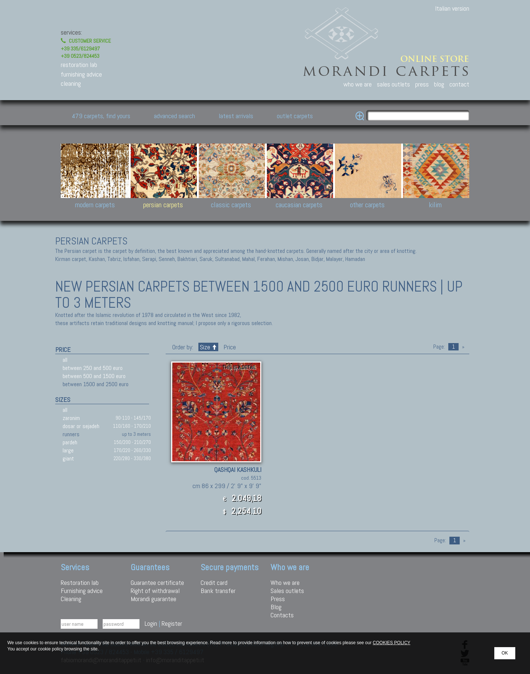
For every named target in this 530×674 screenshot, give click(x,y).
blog (439, 84)
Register (172, 623)
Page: (439, 346)
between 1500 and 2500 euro (95, 384)
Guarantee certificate (157, 582)
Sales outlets (287, 590)
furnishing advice (81, 74)
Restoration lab (80, 582)
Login (151, 623)
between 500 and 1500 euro (94, 376)
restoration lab (79, 64)
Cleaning (71, 598)
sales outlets (393, 84)
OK (505, 653)
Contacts (282, 615)
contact (459, 84)
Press (278, 598)
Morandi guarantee (153, 598)
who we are (357, 84)
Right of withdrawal (155, 590)
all (65, 360)
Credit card (214, 582)
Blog (276, 607)
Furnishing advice (82, 590)
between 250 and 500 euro (93, 368)
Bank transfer (218, 590)
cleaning (71, 83)
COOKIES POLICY (391, 642)
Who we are (285, 582)
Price (229, 347)
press (422, 84)
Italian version (452, 8)
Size (208, 347)
